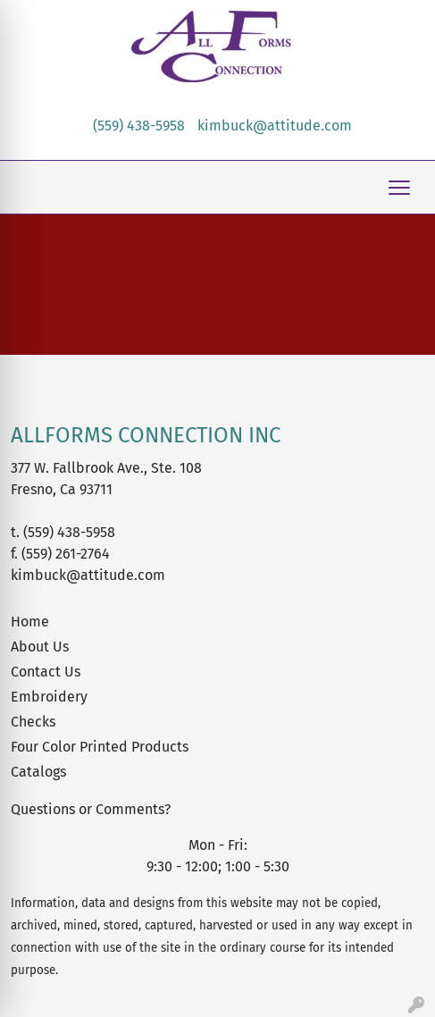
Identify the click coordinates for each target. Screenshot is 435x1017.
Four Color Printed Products (99, 746)
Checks (33, 721)
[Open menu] (399, 188)
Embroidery (49, 696)
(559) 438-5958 (139, 125)
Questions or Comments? (91, 809)
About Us (40, 646)
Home (30, 621)
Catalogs (38, 771)
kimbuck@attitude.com (274, 125)
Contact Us (45, 671)
